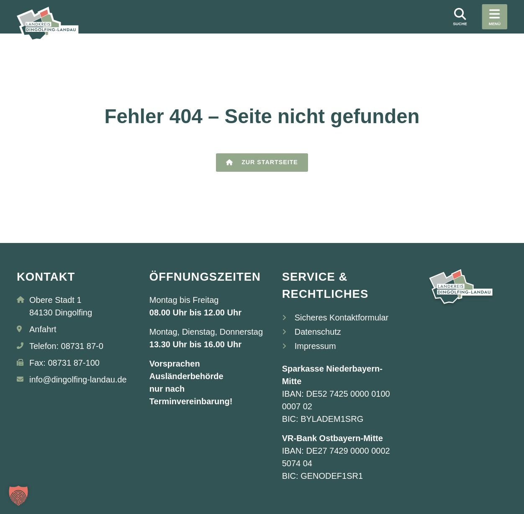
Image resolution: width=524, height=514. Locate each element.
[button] (18, 495)
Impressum (315, 346)
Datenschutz (318, 331)
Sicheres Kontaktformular (342, 317)
